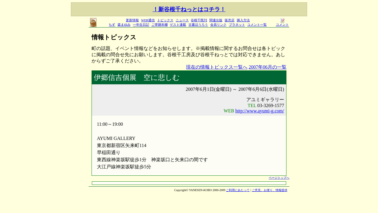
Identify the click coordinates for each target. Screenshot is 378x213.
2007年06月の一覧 (267, 67)
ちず (112, 24)
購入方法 (243, 20)
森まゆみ (124, 24)
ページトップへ (279, 177)
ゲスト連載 (178, 24)
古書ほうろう (198, 24)
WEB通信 (148, 20)
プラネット (237, 24)
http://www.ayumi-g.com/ (259, 110)
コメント (282, 23)
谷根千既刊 (199, 20)
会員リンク (218, 24)
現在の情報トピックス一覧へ (216, 67)
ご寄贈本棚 (159, 24)
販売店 (229, 20)
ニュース (182, 20)
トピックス (165, 20)
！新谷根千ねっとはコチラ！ (189, 9)
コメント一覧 (257, 24)
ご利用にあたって (238, 190)
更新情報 (132, 20)
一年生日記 (141, 24)
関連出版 (215, 20)
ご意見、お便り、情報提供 (269, 190)
